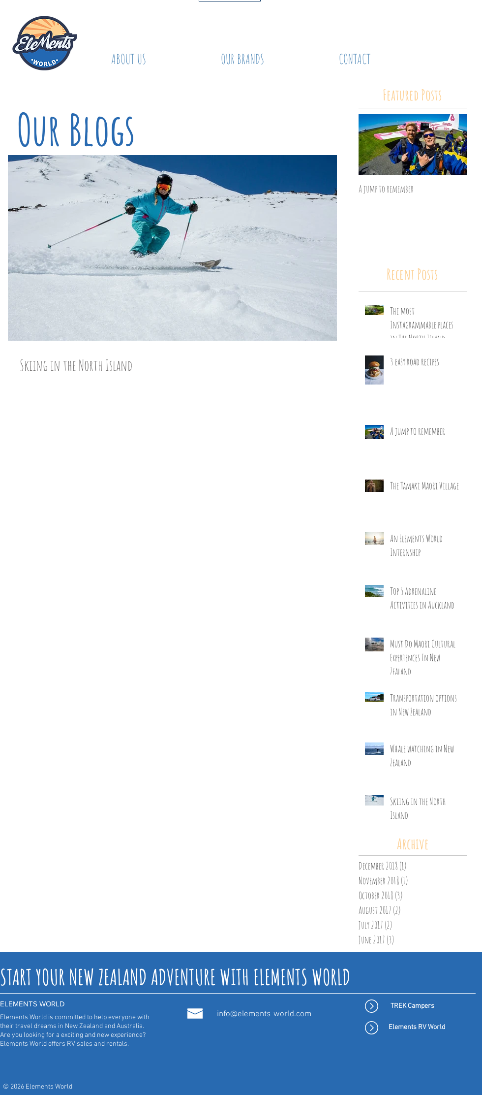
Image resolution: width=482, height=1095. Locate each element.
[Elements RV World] (417, 1027)
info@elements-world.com (264, 1014)
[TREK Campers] (412, 1006)
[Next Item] (451, 144)
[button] (242, 59)
